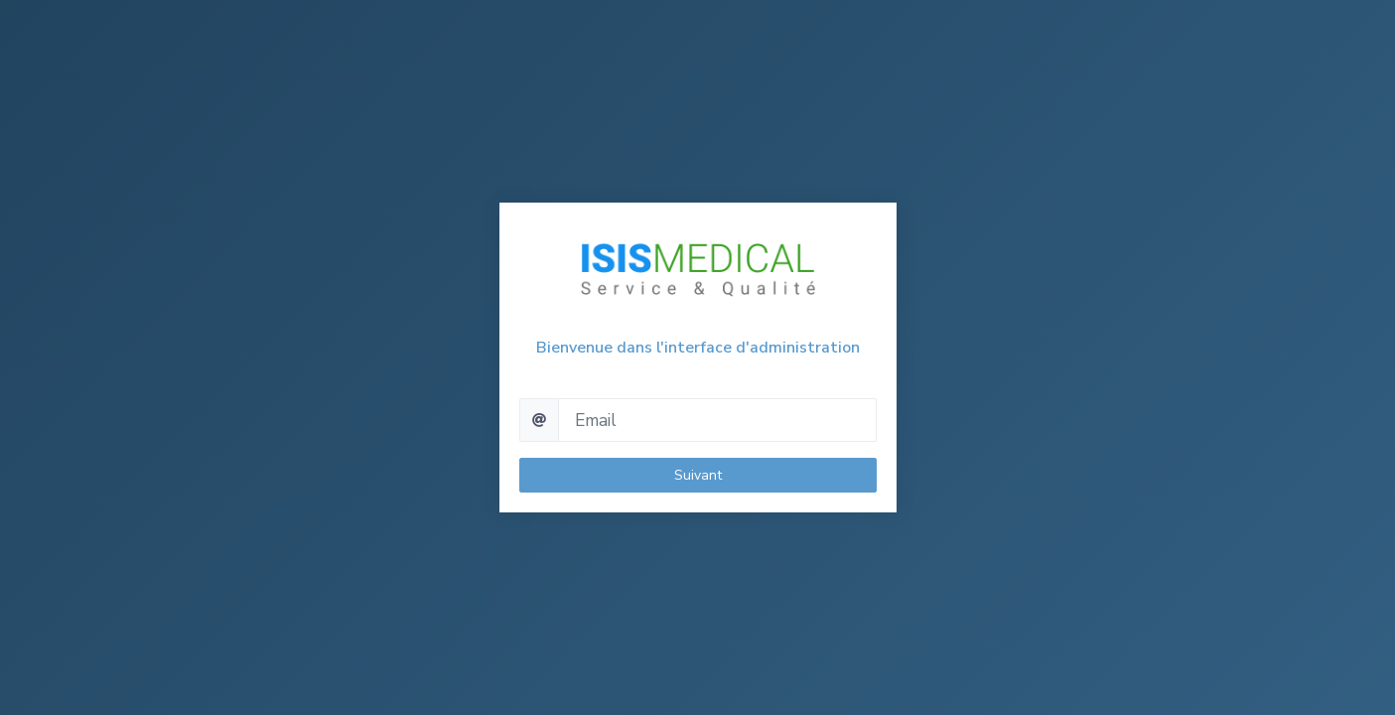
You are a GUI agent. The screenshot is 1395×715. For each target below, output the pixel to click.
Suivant (698, 475)
